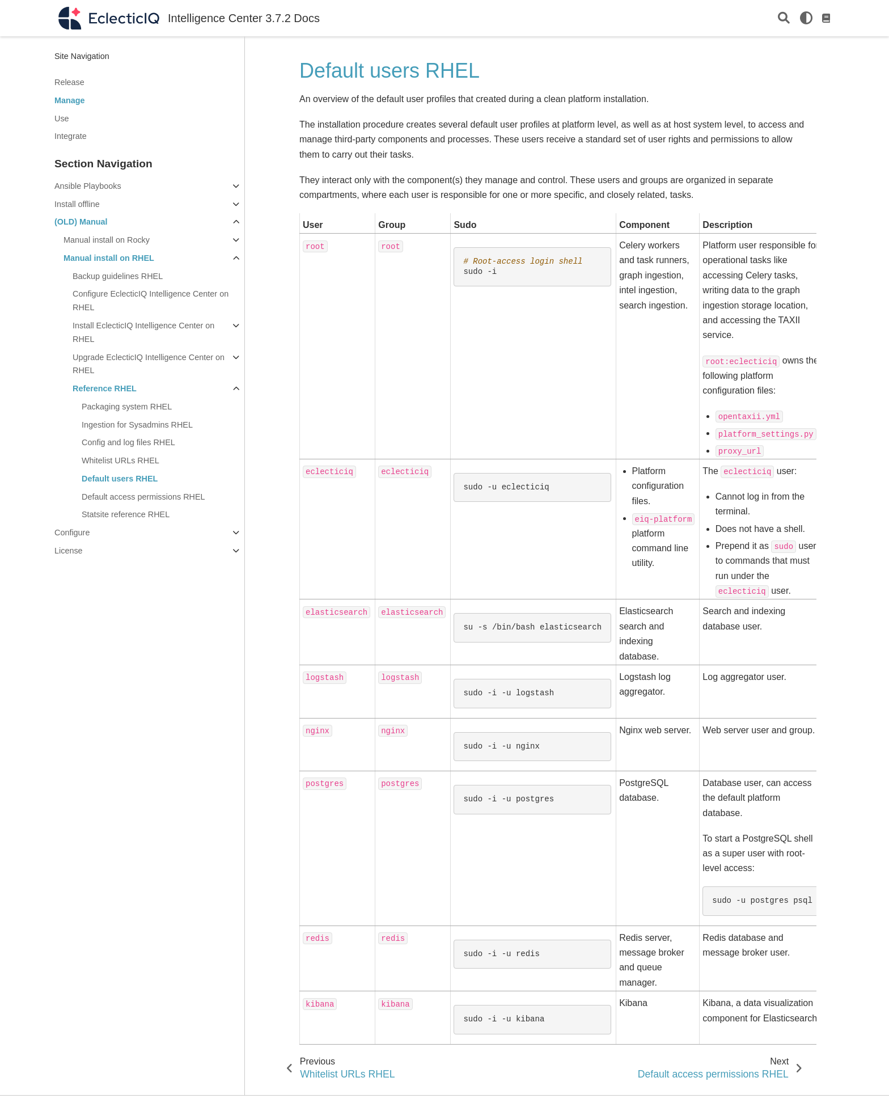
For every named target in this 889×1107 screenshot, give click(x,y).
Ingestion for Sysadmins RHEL (137, 424)
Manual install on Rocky (107, 239)
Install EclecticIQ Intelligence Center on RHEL (143, 332)
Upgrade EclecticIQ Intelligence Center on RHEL (149, 364)
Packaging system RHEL (127, 406)
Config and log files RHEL (128, 442)
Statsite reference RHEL (126, 514)
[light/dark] (806, 18)
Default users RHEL (120, 478)
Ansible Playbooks (87, 186)
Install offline (77, 204)
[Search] (783, 18)
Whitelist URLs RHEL (120, 460)
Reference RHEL (105, 388)
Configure (72, 532)
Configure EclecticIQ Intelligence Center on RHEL (150, 300)
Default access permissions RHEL (143, 496)
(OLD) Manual (81, 221)
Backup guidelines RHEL (118, 276)
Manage (69, 100)
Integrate (70, 136)
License (68, 550)
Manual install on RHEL (109, 258)
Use (61, 118)
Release (69, 82)
